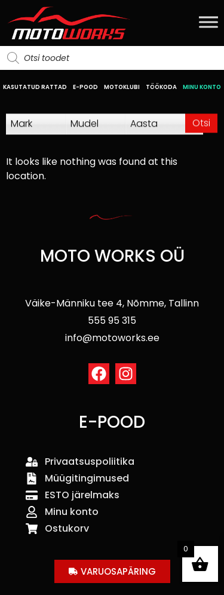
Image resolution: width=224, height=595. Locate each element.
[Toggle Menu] (208, 21)
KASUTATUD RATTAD (35, 87)
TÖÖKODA (161, 87)
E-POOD (85, 87)
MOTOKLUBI (122, 87)
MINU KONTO (202, 87)
